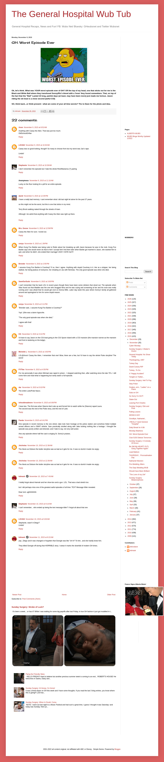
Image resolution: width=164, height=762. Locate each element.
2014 (130, 519)
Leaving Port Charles (137, 403)
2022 (130, 313)
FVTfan (22, 370)
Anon (21, 127)
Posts (129, 283)
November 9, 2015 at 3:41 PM (33, 334)
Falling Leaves (134, 412)
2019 (130, 323)
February (133, 511)
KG (20, 334)
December (134, 339)
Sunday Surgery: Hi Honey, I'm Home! (40, 688)
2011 (130, 529)
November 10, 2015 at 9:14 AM (40, 504)
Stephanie (23, 165)
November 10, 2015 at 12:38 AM (39, 445)
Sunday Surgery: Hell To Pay (140, 380)
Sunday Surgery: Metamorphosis (136, 479)
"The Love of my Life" (137, 475)
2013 (130, 522)
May (131, 501)
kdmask (22, 476)
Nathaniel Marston (136, 461)
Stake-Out (133, 399)
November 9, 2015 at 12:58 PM (41, 228)
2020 (130, 319)
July (131, 494)
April (132, 505)
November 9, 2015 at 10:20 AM (37, 145)
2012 (130, 526)
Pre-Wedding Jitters (136, 464)
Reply (21, 137)
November (134, 343)
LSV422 (22, 145)
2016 (130, 333)
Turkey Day (133, 363)
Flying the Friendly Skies (35, 674)
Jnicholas (23, 445)
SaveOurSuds (24, 281)
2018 (130, 326)
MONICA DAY (134, 415)
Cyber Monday (134, 346)
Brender (22, 264)
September (134, 488)
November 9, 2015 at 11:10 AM (41, 181)
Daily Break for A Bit (137, 427)
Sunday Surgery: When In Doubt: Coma (41, 702)
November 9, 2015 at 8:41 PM (36, 420)
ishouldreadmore (26, 403)
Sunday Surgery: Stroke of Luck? (28, 607)
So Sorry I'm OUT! (136, 396)
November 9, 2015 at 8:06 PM (45, 403)
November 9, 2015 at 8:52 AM (35, 127)
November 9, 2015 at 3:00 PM (42, 281)
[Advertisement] (136, 80)
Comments (131, 287)
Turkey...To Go (134, 370)
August (133, 491)
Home (64, 595)
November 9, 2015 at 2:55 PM (37, 264)
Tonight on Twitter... (136, 377)
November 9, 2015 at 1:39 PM (36, 244)
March (132, 508)
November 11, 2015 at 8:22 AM (41, 537)
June (132, 498)
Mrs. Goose (23, 228)
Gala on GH (133, 393)
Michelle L (23, 352)
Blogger (117, 749)
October (133, 484)
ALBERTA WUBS (133, 133)
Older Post (111, 595)
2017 (130, 330)
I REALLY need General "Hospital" (138, 423)
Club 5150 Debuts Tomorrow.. (140, 438)
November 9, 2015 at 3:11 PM (36, 304)
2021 (130, 316)
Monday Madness (136, 431)
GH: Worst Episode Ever (138, 434)
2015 (130, 336)
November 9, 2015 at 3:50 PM (39, 352)
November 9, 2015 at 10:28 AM (40, 165)
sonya (21, 244)
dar (20, 387)
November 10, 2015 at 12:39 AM (39, 461)
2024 (130, 306)
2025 (130, 302)
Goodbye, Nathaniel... (137, 419)
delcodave (134, 547)
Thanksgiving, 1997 (136, 360)
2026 (130, 299)
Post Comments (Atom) (31, 599)
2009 (130, 536)
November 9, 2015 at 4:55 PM (36, 370)
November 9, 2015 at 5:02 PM (33, 387)
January (133, 515)
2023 (130, 309)
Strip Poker (133, 384)
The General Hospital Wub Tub (71, 14)
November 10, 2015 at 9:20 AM (37, 519)
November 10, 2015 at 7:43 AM (41, 476)
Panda (21, 420)
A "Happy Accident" (136, 374)
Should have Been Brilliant (139, 471)
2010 (130, 533)
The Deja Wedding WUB (138, 468)
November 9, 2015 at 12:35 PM (36, 196)
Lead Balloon (134, 452)
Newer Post (16, 595)
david (21, 196)
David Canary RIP (136, 367)
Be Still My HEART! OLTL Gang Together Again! (139, 447)
